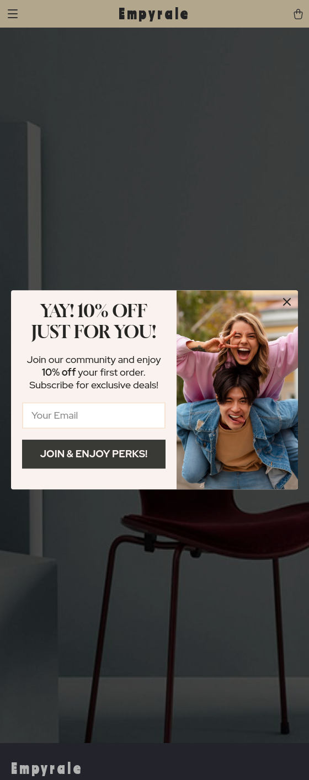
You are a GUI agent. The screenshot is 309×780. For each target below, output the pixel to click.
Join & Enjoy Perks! (94, 453)
